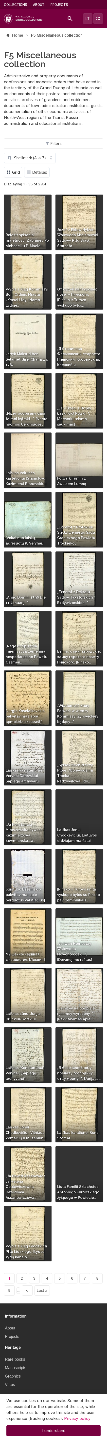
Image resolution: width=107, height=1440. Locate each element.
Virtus (10, 1384)
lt (87, 18)
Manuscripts (15, 1368)
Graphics (13, 1376)
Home (17, 35)
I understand (53, 1434)
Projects (59, 5)
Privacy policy (77, 1422)
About (39, 5)
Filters (53, 143)
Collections (15, 5)
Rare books (15, 1359)
